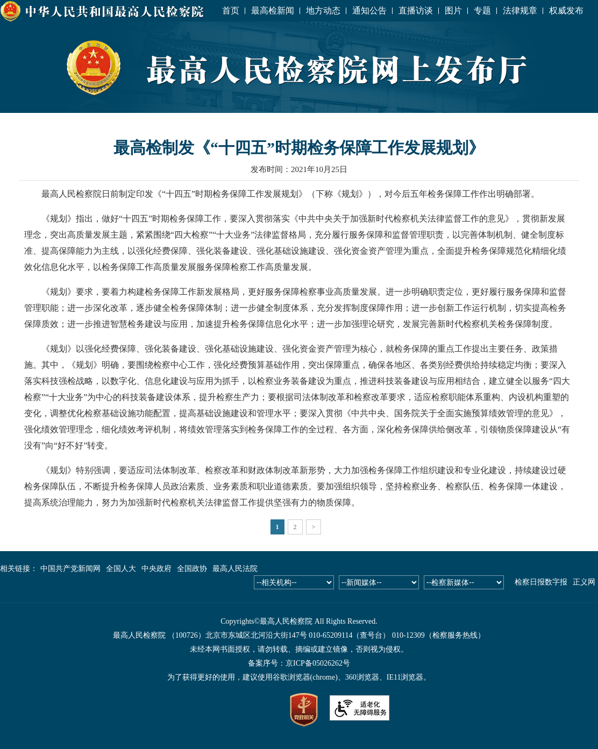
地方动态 (323, 10)
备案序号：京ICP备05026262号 (299, 663)
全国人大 (121, 569)
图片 (453, 10)
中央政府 (156, 569)
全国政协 (192, 569)
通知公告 (369, 10)
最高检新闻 (272, 10)
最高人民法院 (235, 569)
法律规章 (520, 10)
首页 (230, 10)
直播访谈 (415, 10)
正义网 (584, 582)
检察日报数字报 (541, 582)
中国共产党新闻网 (70, 569)
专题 (482, 10)
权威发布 (566, 10)
